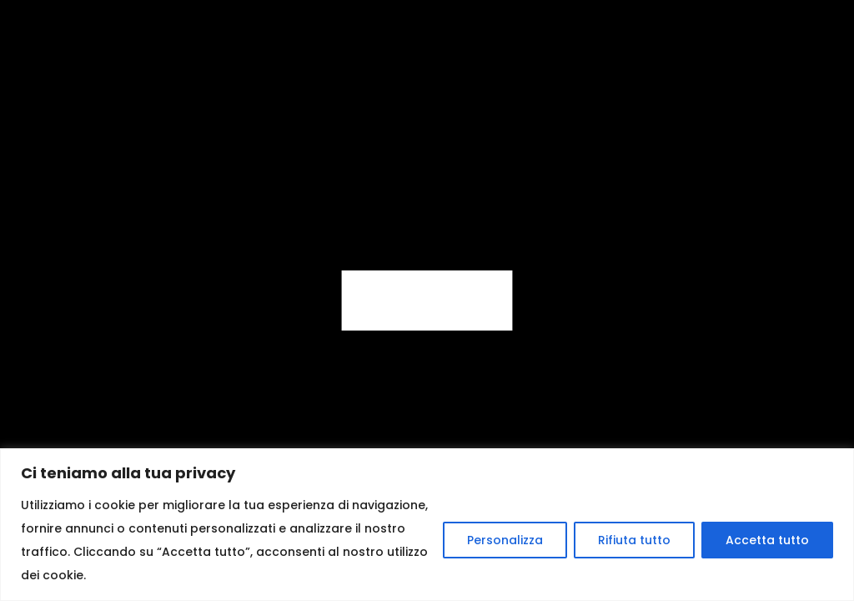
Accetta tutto (767, 540)
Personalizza (505, 540)
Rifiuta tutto (634, 540)
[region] (427, 524)
